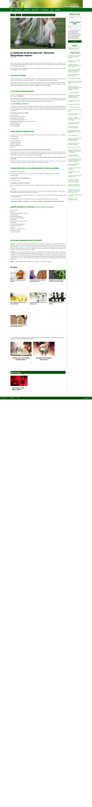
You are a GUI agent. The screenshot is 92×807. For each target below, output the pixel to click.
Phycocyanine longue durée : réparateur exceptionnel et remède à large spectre (74, 71)
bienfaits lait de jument (26, 337)
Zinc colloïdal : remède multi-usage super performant (74, 123)
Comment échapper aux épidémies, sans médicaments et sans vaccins (74, 65)
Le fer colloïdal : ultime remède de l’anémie (18, 388)
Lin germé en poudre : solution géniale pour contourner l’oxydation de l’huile (74, 139)
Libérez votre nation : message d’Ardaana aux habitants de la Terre (74, 82)
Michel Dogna (57, 10)
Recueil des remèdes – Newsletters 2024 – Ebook (74, 155)
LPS (63, 337)
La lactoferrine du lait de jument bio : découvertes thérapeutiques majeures (73, 181)
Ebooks (51, 10)
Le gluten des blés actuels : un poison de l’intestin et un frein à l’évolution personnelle (74, 160)
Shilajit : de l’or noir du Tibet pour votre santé (74, 61)
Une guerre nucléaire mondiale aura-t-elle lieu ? (44, 358)
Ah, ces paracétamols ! (73, 135)
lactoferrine (55, 337)
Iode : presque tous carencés (74, 78)
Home (12, 15)
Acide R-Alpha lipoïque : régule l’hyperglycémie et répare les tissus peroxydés (74, 151)
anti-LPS (20, 337)
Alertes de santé (27, 10)
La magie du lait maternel (73, 92)
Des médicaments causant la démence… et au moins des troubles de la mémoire (74, 191)
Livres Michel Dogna (44, 10)
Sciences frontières (35, 10)
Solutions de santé (18, 10)
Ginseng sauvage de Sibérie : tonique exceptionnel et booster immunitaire (74, 96)
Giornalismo (12, 398)
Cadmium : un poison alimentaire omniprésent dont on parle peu (74, 118)
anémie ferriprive (16, 337)
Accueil (11, 10)
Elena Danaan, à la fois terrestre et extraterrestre (73, 127)
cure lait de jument (40, 337)
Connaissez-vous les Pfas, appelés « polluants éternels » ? (21, 358)
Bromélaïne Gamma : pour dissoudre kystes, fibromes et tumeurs (74, 131)
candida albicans (34, 337)
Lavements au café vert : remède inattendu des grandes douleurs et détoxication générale (74, 88)
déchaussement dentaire (48, 337)
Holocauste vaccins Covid (73, 147)
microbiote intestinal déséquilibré (23, 338)
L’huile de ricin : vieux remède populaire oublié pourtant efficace (74, 56)
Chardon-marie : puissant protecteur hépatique (73, 144)
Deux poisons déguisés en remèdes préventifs (74, 164)
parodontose (31, 338)
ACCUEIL (18, 15)
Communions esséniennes (74, 104)
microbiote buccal (13, 338)
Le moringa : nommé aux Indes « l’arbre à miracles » (75, 114)
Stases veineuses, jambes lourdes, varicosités (73, 75)
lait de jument (59, 337)
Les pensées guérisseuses (74, 107)
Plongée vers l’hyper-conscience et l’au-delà (73, 199)
